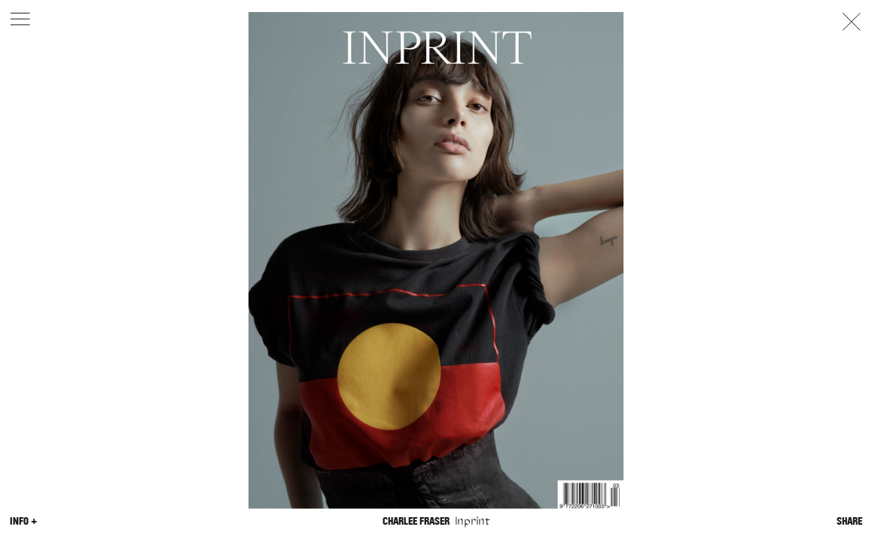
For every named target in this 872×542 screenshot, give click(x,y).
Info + (23, 520)
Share (849, 520)
